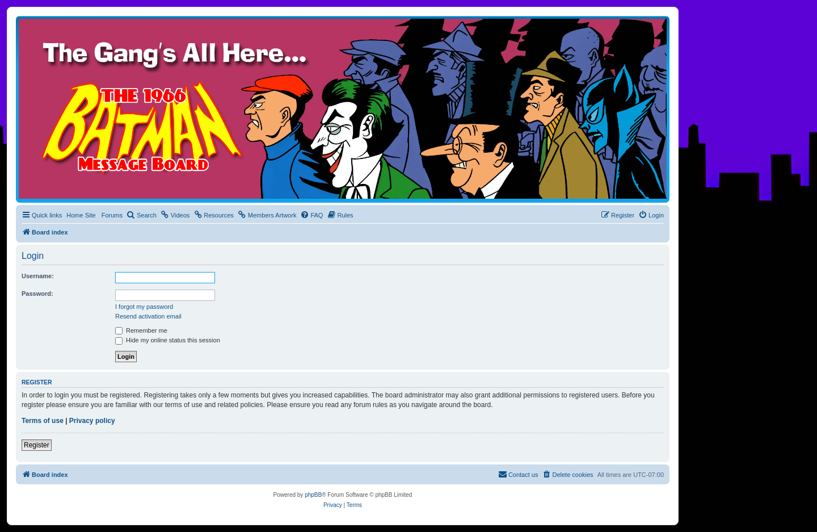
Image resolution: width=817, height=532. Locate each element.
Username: (38, 276)
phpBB (313, 495)
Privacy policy (92, 421)
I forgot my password (144, 306)
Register (36, 445)
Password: (37, 293)
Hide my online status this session (167, 340)
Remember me (141, 330)
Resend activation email (148, 316)
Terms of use (43, 421)
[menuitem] (142, 215)
